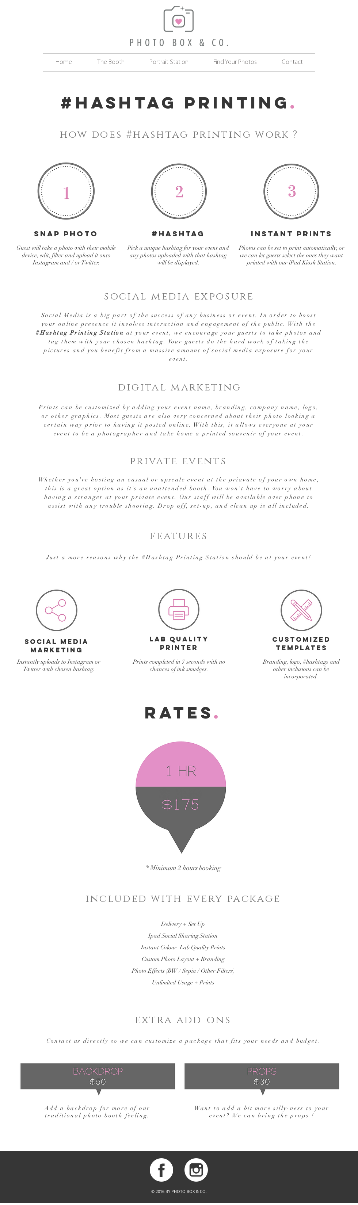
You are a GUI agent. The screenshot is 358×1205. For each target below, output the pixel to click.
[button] (110, 62)
